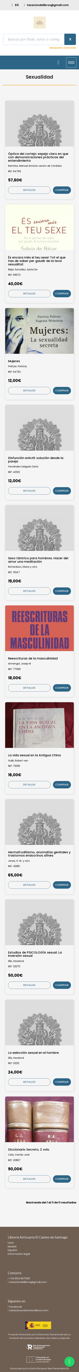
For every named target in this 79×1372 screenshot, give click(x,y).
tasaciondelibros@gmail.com (28, 1282)
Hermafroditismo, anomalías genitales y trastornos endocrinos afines (39, 854)
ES (17, 5)
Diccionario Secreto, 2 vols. (29, 1149)
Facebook (15, 1306)
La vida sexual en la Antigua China (34, 755)
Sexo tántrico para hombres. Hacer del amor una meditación (38, 559)
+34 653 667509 (19, 1278)
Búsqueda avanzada (63, 47)
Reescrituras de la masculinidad (33, 658)
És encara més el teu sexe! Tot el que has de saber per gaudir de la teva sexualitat (37, 261)
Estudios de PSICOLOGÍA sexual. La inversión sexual (35, 954)
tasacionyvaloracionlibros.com (28, 1310)
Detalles (29, 190)
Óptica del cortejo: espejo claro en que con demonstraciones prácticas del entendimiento (38, 157)
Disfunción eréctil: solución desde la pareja (35, 459)
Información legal (19, 1254)
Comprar (62, 190)
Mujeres (14, 361)
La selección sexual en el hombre (33, 1052)
